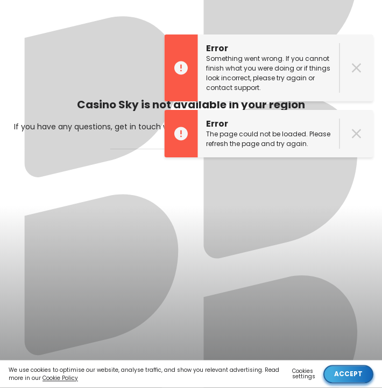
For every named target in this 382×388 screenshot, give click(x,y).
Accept (348, 373)
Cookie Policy (60, 378)
